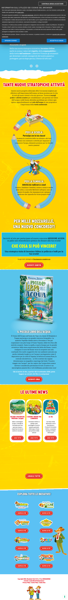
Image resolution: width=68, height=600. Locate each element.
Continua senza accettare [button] (52, 3)
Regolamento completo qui (41, 259)
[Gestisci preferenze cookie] (64, 596)
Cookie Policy (34, 582)
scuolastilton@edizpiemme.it (36, 581)
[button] (31, 66)
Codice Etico (42, 582)
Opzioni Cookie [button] (11, 40)
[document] (34, 19)
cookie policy (20, 12)
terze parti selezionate (27, 15)
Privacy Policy (26, 582)
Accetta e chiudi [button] (56, 40)
